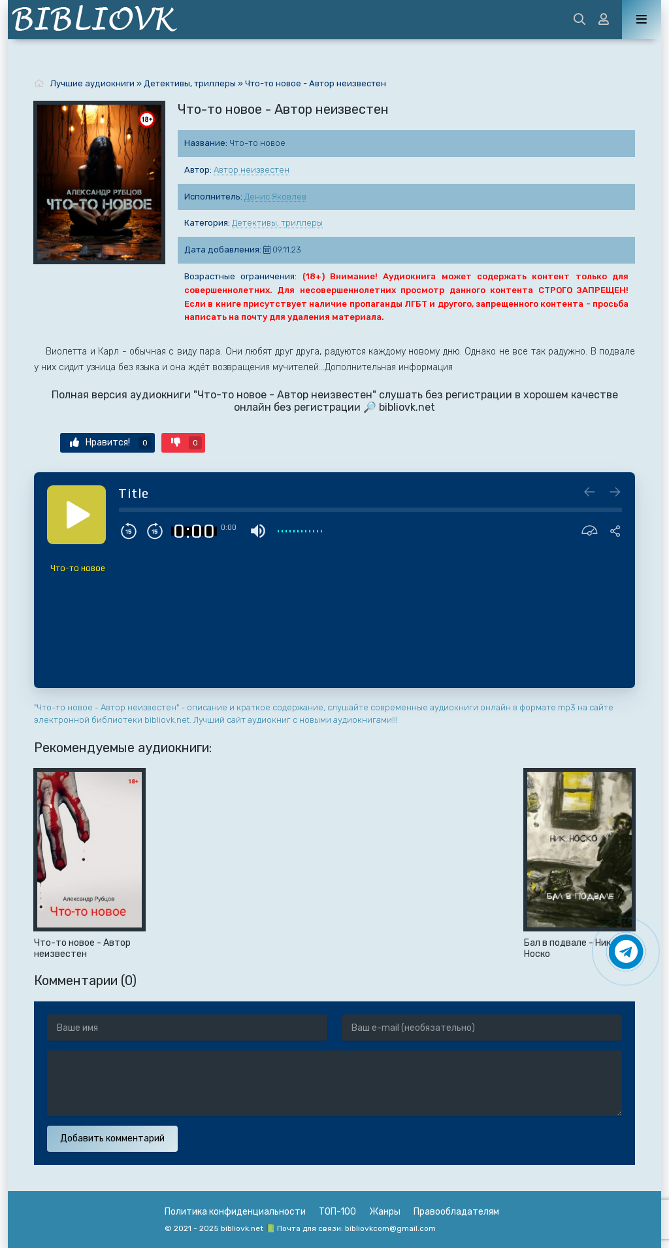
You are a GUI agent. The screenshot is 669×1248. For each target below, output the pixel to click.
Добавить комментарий (112, 1138)
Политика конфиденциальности (235, 1211)
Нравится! (111, 442)
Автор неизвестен (251, 170)
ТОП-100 (337, 1211)
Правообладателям (456, 1211)
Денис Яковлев (275, 196)
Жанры (384, 1211)
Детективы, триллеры (277, 223)
